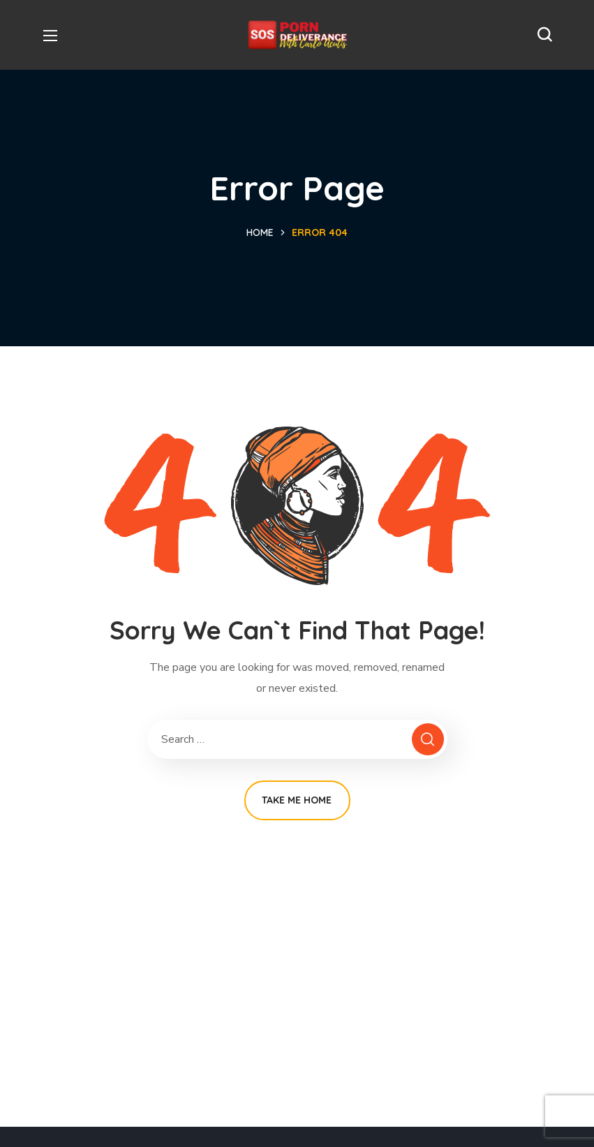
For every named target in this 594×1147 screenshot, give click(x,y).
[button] (544, 35)
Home (260, 232)
